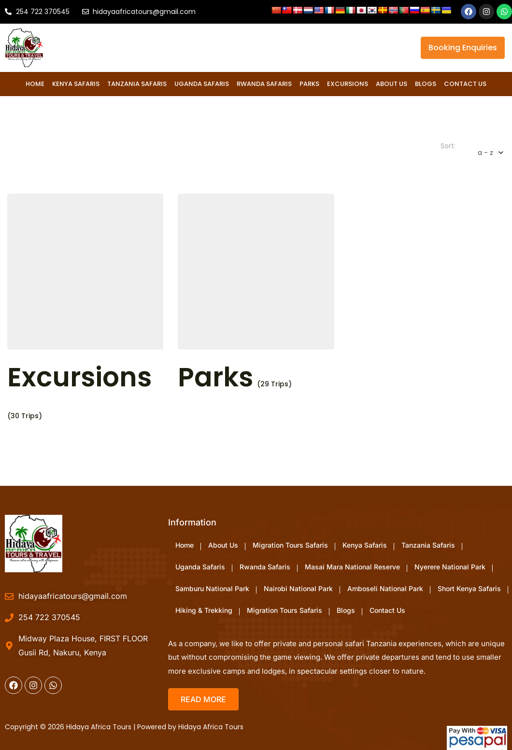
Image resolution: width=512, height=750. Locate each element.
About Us (391, 83)
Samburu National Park (212, 588)
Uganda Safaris (201, 83)
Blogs (425, 83)
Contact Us (465, 83)
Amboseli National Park (385, 588)
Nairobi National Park (298, 588)
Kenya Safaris (76, 83)
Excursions (347, 83)
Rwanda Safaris (264, 83)
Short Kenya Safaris (469, 588)
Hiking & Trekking (203, 610)
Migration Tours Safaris (290, 545)
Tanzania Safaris (137, 83)
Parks (309, 83)
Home (35, 83)
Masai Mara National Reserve (352, 567)
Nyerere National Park (449, 567)
